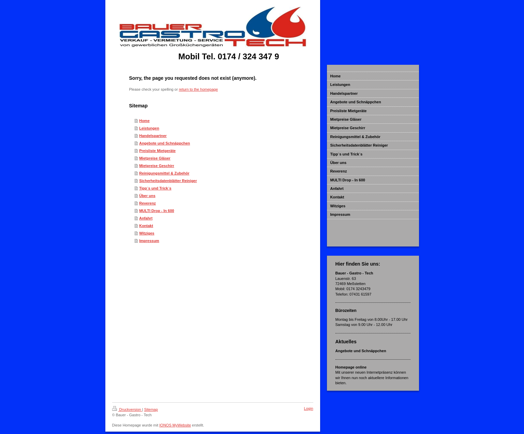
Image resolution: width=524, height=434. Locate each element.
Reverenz (147, 203)
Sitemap (151, 409)
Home (144, 121)
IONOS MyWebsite (175, 425)
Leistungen (149, 128)
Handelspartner (153, 136)
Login (308, 408)
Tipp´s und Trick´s (155, 188)
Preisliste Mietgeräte (157, 151)
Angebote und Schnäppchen (164, 143)
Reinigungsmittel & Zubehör (164, 173)
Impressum (149, 241)
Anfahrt (145, 218)
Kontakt (146, 226)
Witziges (146, 233)
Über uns (147, 196)
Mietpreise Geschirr (156, 166)
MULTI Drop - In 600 (156, 211)
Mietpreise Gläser (154, 158)
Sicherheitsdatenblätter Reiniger (168, 181)
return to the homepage (198, 89)
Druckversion (127, 409)
